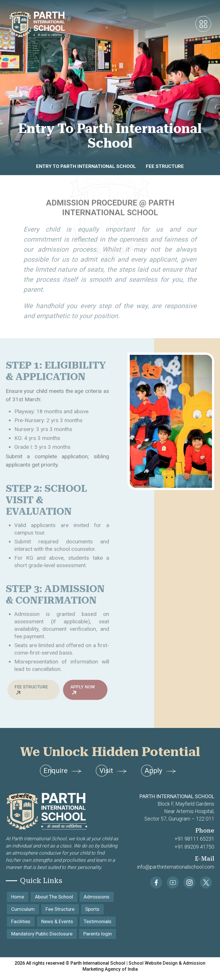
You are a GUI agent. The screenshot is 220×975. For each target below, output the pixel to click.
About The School (54, 897)
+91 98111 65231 (194, 839)
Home (17, 897)
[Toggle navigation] (203, 24)
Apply (161, 771)
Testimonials (98, 921)
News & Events (57, 921)
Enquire (63, 771)
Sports (92, 909)
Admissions (97, 897)
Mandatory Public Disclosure (41, 934)
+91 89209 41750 (194, 847)
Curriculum (23, 909)
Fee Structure (165, 166)
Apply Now (82, 690)
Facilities (20, 921)
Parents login (97, 934)
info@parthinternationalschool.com (175, 867)
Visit (113, 771)
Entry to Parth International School (86, 166)
